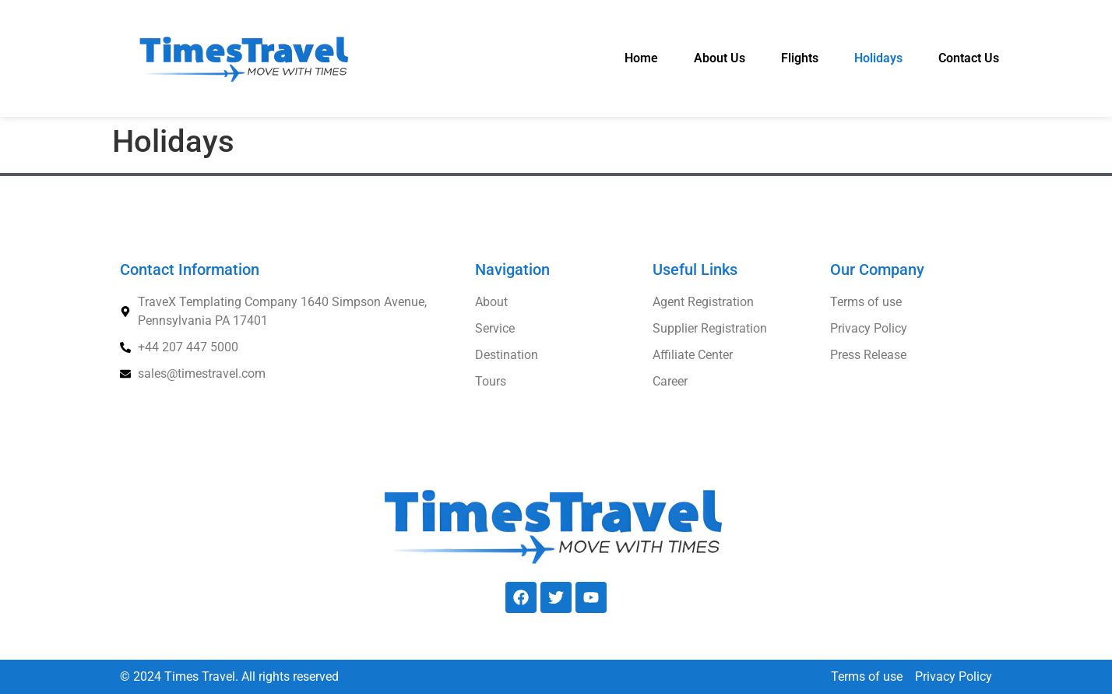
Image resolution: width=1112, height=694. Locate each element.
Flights (799, 58)
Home (641, 58)
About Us (719, 58)
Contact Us (968, 58)
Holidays (878, 58)
